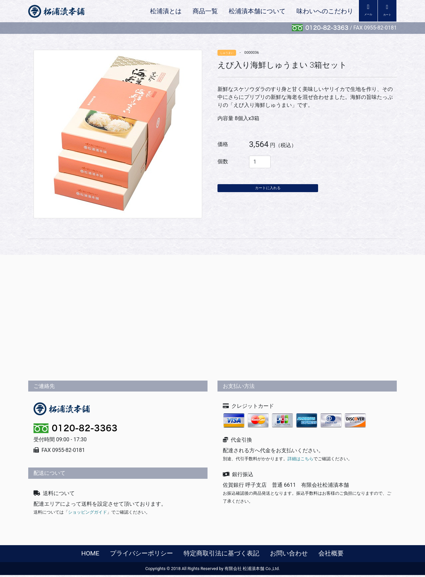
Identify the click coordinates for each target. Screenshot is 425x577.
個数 (222, 161)
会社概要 (331, 555)
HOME (90, 555)
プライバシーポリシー (141, 555)
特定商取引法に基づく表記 (221, 555)
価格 (222, 144)
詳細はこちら (300, 460)
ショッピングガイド (87, 513)
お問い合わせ (289, 555)
